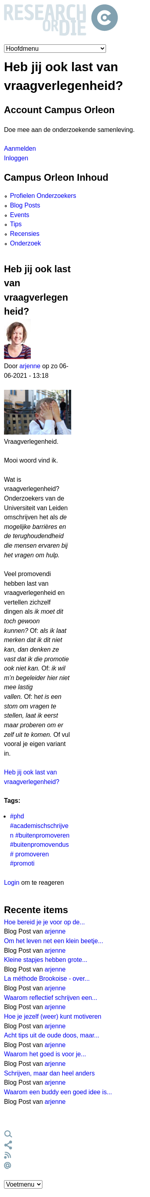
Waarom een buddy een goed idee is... (58, 1092)
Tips (16, 224)
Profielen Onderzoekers (43, 195)
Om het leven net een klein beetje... (53, 941)
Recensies (25, 233)
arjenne (30, 366)
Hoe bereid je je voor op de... (44, 922)
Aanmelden (20, 148)
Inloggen (16, 158)
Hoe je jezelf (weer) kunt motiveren (52, 1016)
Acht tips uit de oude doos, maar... (51, 1035)
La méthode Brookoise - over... (47, 978)
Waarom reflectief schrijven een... (50, 997)
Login (12, 882)
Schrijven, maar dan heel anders (49, 1073)
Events (19, 214)
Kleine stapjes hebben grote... (45, 959)
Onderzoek (25, 243)
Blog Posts (25, 205)
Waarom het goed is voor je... (45, 1054)
